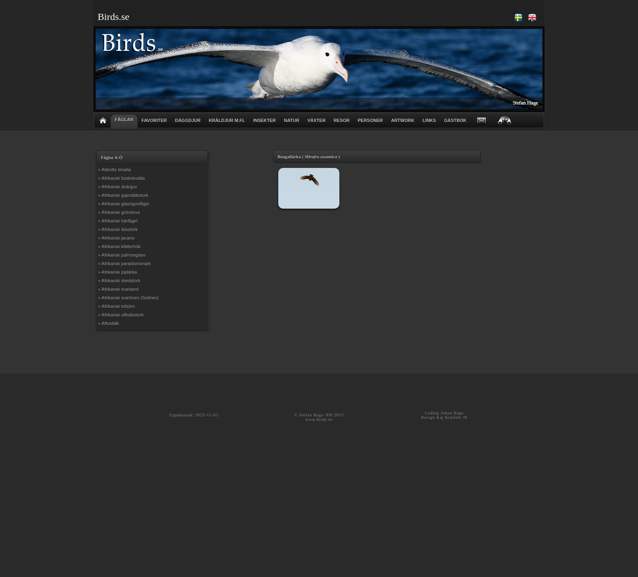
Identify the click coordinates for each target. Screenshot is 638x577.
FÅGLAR (124, 119)
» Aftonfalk (108, 323)
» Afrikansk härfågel (118, 220)
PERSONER (370, 120)
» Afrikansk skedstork (119, 280)
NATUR (291, 120)
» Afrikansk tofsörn (116, 306)
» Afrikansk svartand (118, 289)
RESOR (342, 120)
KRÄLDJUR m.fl (227, 120)
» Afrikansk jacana (116, 237)
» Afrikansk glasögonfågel (123, 203)
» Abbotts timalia (114, 169)
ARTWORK (402, 120)
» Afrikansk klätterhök (119, 246)
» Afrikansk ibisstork (118, 229)
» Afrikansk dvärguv (117, 186)
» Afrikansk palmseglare (122, 255)
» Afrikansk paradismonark (124, 263)
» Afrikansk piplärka (117, 272)
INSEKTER (264, 120)
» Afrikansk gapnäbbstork (123, 195)
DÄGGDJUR (188, 120)
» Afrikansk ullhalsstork (121, 314)
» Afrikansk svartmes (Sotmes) (128, 297)
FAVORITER (154, 120)
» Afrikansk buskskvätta (121, 178)
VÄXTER (316, 120)
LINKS (429, 120)
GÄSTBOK (455, 120)
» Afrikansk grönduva (119, 212)
